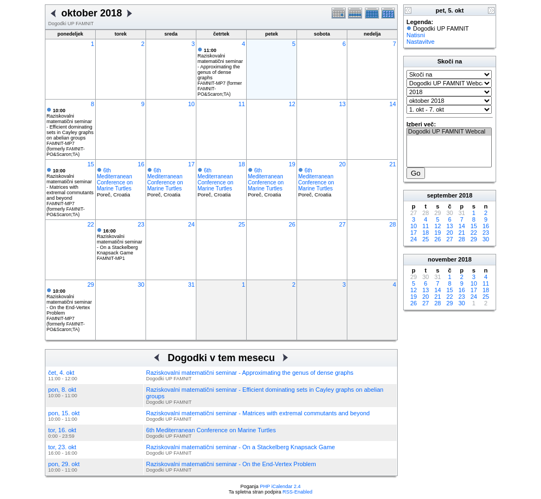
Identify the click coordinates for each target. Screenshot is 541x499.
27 (342, 224)
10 (191, 104)
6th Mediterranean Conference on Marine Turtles (115, 179)
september (442, 195)
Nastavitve (420, 41)
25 (241, 224)
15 (91, 164)
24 (191, 224)
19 (292, 164)
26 (292, 224)
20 (342, 164)
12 (292, 104)
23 (141, 224)
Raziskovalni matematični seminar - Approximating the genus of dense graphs (220, 64)
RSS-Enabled (298, 492)
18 (241, 164)
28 (392, 224)
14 (392, 104)
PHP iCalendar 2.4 (280, 486)
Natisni (415, 35)
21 (392, 164)
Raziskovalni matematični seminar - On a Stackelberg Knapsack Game (119, 242)
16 (141, 164)
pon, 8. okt (62, 389)
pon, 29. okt (64, 464)
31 (191, 284)
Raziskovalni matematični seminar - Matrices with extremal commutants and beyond (70, 184)
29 (91, 284)
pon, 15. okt (64, 413)
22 (91, 224)
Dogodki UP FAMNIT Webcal (449, 132)
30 (141, 284)
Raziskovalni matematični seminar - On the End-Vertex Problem (69, 302)
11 (241, 104)
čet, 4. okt (61, 372)
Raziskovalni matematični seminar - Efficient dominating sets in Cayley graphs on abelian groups (70, 124)
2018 (465, 195)
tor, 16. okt (62, 430)
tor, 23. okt (62, 447)
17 (191, 164)
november (442, 259)
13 (342, 104)
